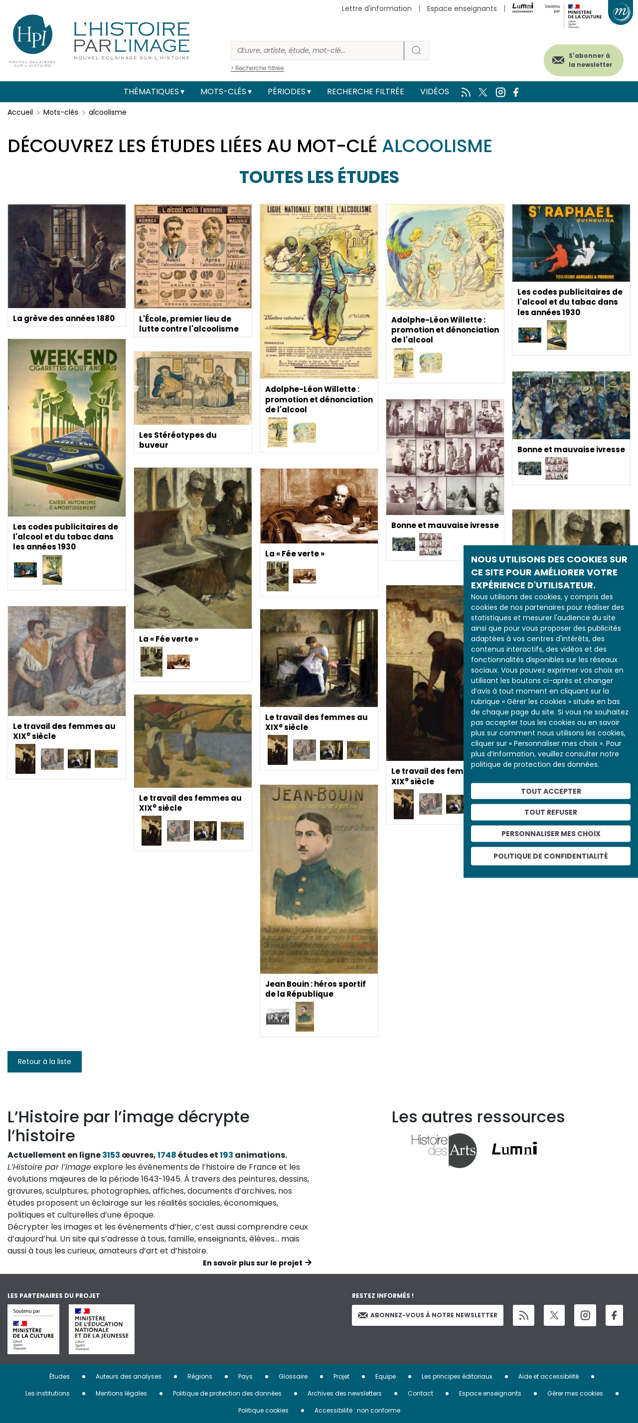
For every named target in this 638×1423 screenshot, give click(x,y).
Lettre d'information (377, 8)
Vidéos (434, 91)
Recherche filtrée (365, 91)
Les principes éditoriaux (457, 1376)
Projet (341, 1376)
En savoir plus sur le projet (253, 1263)
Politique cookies (263, 1410)
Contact (420, 1393)
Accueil (20, 112)
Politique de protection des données (227, 1393)
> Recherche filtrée (257, 68)
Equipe (385, 1376)
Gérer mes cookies (575, 1393)
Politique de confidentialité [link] (550, 856)
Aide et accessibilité (548, 1376)
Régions (199, 1376)
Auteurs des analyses (128, 1376)
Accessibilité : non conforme (357, 1410)
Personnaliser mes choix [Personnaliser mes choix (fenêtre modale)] (551, 834)
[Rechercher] (317, 50)
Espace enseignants (462, 8)
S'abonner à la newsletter (583, 58)
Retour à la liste (44, 1062)
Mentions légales (121, 1393)
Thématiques (151, 91)
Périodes (287, 91)
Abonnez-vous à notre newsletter (427, 1315)
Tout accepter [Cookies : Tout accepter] (551, 791)
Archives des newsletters (345, 1393)
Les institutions (47, 1393)
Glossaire (293, 1376)
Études (59, 1376)
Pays (245, 1376)
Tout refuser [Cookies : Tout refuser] (550, 812)
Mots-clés (223, 91)
